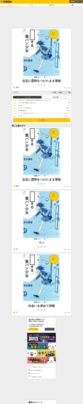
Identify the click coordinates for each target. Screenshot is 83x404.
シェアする (15, 92)
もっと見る (41, 120)
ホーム (10, 5)
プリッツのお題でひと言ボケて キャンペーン (41, 366)
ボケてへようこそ (49, 329)
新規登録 (72, 1)
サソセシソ (67, 115)
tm (69, 100)
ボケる (31, 5)
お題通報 (60, 92)
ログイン (79, 1)
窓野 (69, 102)
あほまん (68, 108)
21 (15, 249)
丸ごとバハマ (67, 113)
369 (16, 87)
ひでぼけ (68, 110)
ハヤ (69, 105)
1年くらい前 (67, 87)
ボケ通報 (54, 92)
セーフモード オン (34, 329)
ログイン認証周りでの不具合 (41, 376)
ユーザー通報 (67, 92)
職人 (73, 5)
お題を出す (52, 5)
